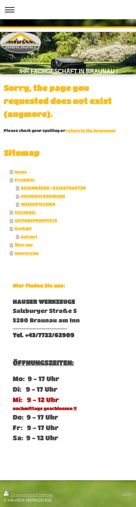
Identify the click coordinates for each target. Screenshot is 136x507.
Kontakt (23, 228)
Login (127, 493)
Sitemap (45, 494)
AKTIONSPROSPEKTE (36, 220)
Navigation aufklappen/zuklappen (68, 9)
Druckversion (20, 494)
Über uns (24, 244)
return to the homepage (91, 130)
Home (21, 171)
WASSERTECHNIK (38, 204)
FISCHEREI (25, 212)
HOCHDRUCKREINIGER (43, 196)
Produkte (24, 179)
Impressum (27, 253)
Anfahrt (29, 236)
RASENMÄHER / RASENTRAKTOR (53, 187)
